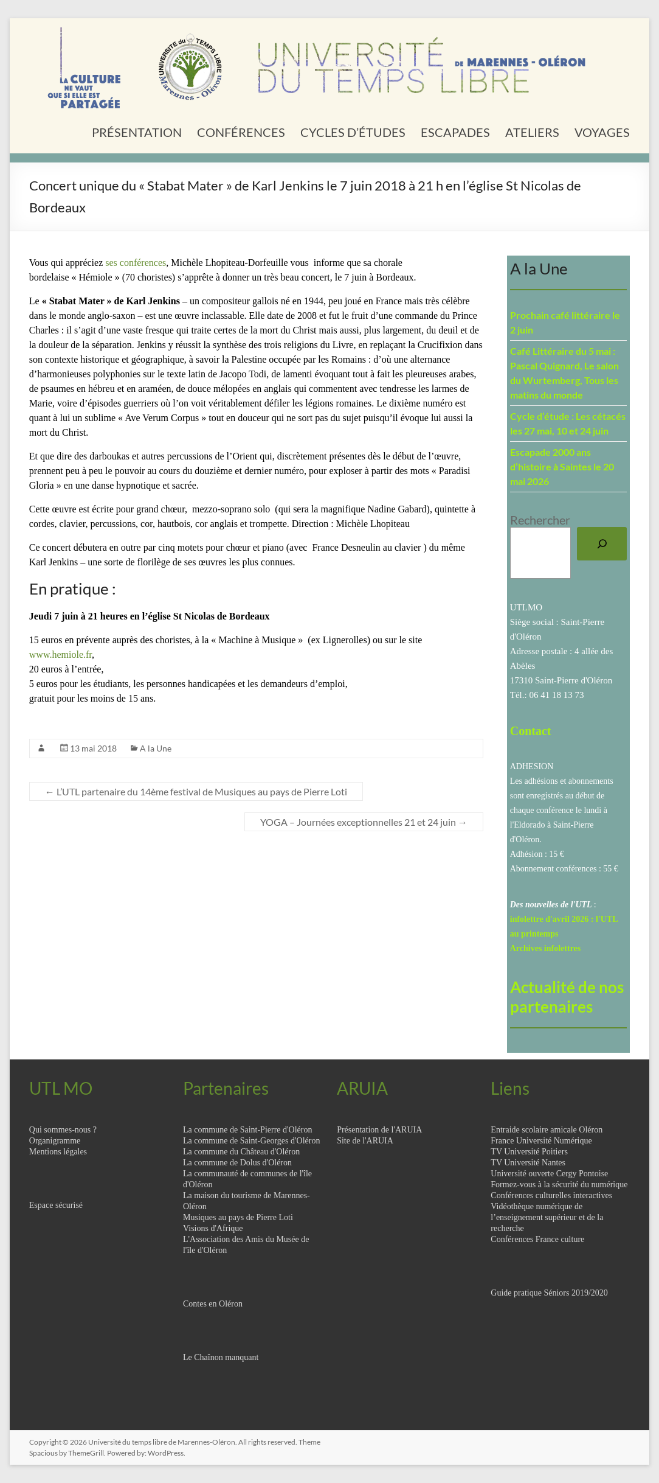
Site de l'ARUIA (365, 1140)
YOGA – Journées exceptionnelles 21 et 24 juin (364, 822)
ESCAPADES (455, 132)
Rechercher (540, 519)
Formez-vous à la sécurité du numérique (559, 1184)
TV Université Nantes (528, 1162)
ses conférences (135, 262)
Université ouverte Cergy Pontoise (549, 1173)
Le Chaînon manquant (220, 1357)
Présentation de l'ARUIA (379, 1129)
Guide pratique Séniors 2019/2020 (549, 1292)
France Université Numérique (541, 1140)
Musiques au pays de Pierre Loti (238, 1217)
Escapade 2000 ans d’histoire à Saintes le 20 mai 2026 (562, 466)
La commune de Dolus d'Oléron (237, 1162)
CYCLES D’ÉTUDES (352, 132)
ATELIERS (532, 132)
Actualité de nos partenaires (567, 996)
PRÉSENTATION (137, 132)
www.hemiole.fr (60, 654)
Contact (530, 731)
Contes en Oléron (213, 1303)
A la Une (155, 748)
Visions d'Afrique (213, 1228)
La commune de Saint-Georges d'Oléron (251, 1140)
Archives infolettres (545, 948)
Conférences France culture (537, 1239)
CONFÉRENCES (241, 132)
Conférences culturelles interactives (551, 1195)
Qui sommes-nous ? (63, 1129)
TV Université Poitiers (529, 1151)
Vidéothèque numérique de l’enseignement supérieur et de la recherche (547, 1217)
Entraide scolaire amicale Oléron (546, 1129)
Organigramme (55, 1140)
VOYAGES (602, 132)
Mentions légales (58, 1151)
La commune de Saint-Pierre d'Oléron (247, 1129)
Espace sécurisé (56, 1205)
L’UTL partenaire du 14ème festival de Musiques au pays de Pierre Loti (196, 791)
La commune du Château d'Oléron (241, 1151)
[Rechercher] (602, 544)
